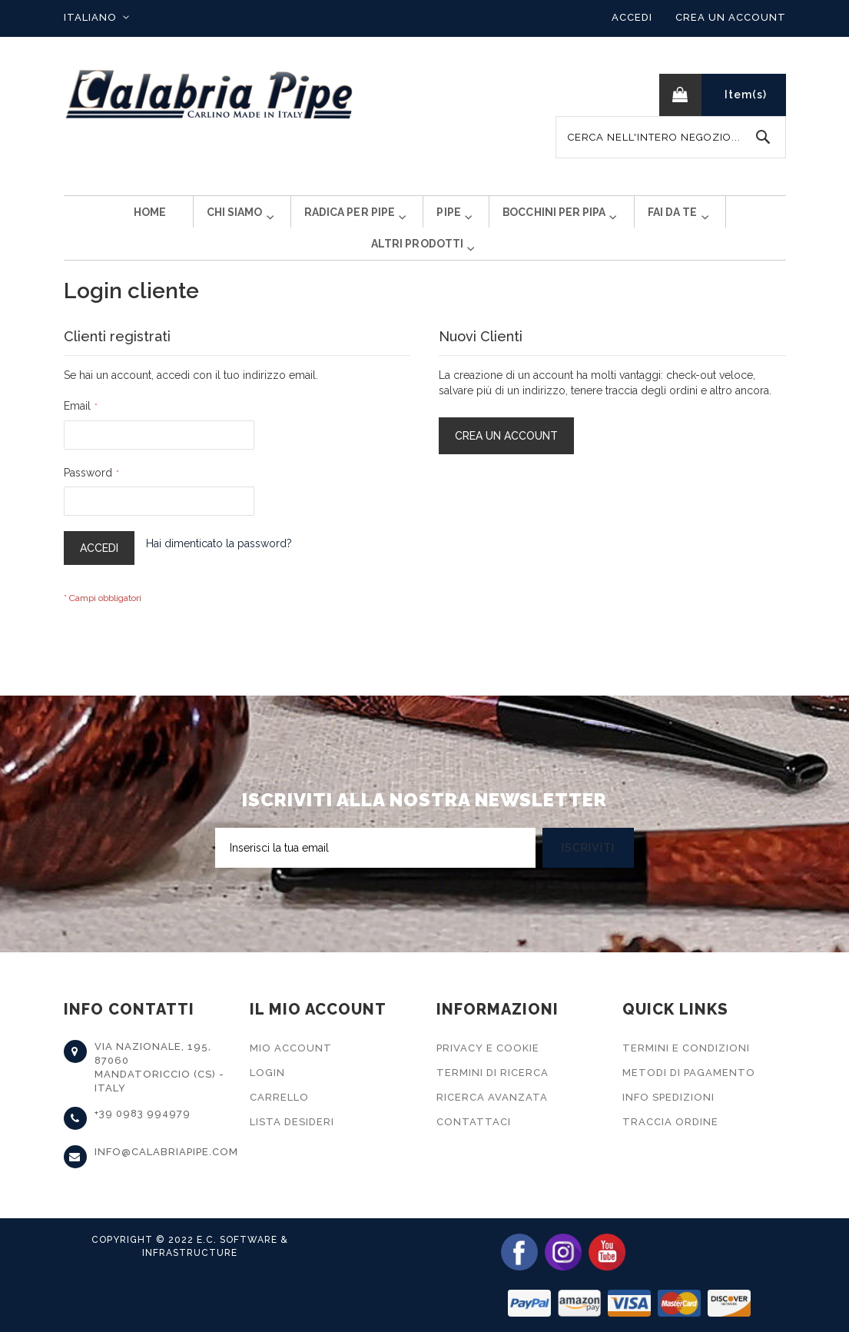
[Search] (763, 137)
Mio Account (291, 1048)
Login (267, 1072)
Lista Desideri (292, 1122)
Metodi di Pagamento (688, 1072)
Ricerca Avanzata (492, 1097)
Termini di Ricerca (492, 1072)
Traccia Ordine (670, 1122)
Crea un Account (730, 17)
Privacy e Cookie (487, 1048)
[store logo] (210, 95)
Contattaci (473, 1122)
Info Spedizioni (668, 1097)
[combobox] (670, 137)
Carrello (279, 1097)
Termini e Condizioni (686, 1048)
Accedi (632, 17)
